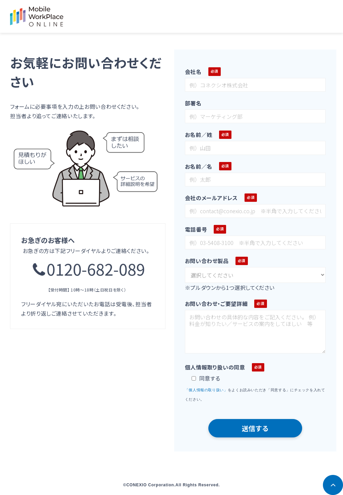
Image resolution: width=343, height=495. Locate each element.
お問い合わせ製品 (207, 261)
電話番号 (196, 229)
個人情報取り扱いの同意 (215, 367)
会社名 (193, 72)
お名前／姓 (198, 135)
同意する (206, 378)
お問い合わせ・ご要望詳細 (216, 304)
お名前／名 (198, 166)
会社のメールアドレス (211, 198)
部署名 (193, 103)
